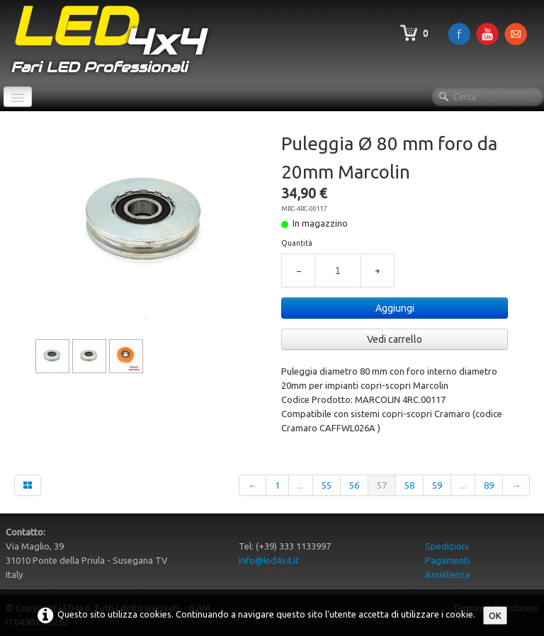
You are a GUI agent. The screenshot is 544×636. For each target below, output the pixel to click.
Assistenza (447, 574)
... (301, 485)
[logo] (107, 41)
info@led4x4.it (269, 560)
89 (489, 485)
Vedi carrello (394, 339)
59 (437, 485)
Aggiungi (394, 308)
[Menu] (18, 96)
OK (495, 615)
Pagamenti (447, 560)
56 (354, 485)
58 (409, 485)
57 (382, 485)
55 (327, 485)
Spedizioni (447, 546)
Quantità (296, 243)
